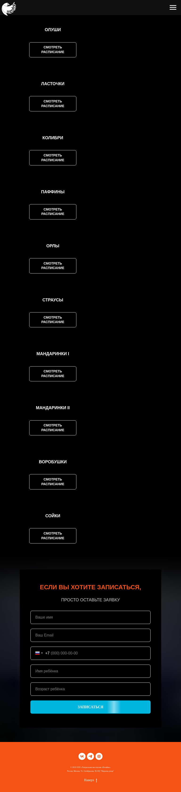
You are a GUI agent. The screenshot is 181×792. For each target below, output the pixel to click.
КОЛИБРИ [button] (52, 137)
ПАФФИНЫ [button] (53, 192)
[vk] (82, 756)
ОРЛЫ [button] (52, 246)
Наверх (90, 780)
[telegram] (90, 756)
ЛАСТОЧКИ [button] (53, 83)
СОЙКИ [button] (52, 516)
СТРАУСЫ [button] (52, 300)
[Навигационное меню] (173, 7)
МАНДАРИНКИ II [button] (53, 407)
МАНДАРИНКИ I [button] (53, 353)
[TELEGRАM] (99, 756)
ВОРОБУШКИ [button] (53, 461)
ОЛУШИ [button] (53, 29)
